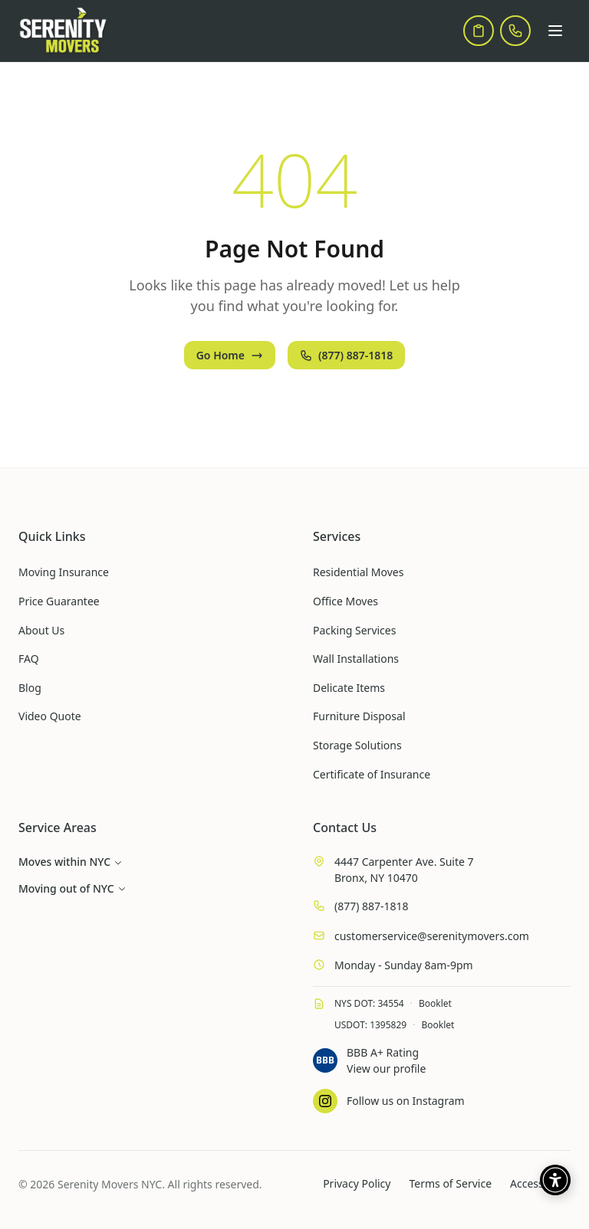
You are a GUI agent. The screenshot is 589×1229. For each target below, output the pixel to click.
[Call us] (515, 30)
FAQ (28, 658)
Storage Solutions (357, 745)
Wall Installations (356, 658)
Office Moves (345, 601)
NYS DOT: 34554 (369, 1003)
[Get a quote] (478, 30)
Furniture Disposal (359, 716)
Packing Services (354, 630)
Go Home (229, 355)
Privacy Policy (356, 1183)
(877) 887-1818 (346, 355)
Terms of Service (450, 1183)
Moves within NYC (70, 861)
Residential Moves (358, 572)
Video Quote (49, 716)
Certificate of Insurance (371, 774)
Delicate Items (349, 687)
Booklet (435, 1003)
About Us (41, 630)
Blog (29, 687)
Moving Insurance (63, 572)
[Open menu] (555, 30)
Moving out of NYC (72, 888)
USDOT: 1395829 (370, 1024)
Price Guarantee (59, 601)
